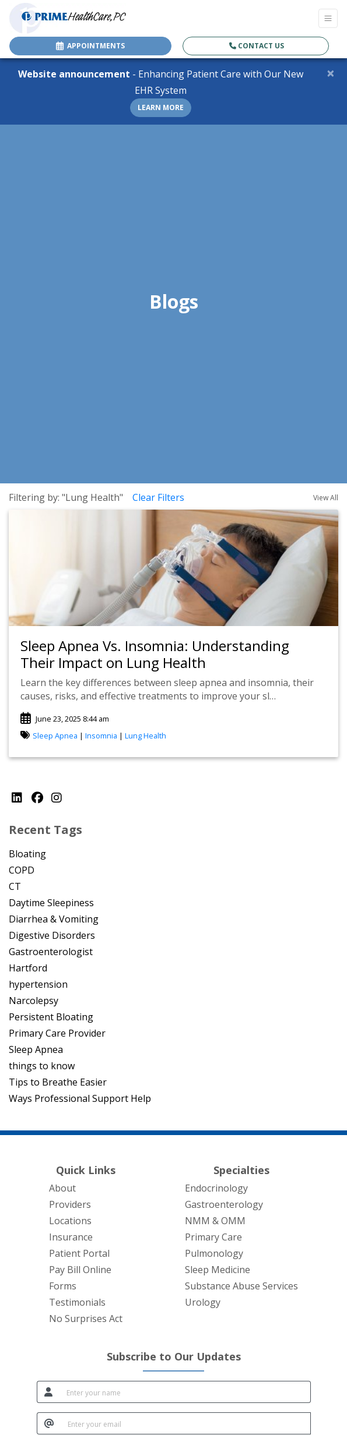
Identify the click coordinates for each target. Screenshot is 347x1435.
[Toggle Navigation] (328, 18)
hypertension (38, 984)
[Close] (330, 73)
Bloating (27, 853)
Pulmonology (214, 1253)
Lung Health (145, 735)
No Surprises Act (85, 1318)
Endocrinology (216, 1188)
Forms (62, 1286)
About (62, 1188)
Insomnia (101, 735)
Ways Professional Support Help (80, 1098)
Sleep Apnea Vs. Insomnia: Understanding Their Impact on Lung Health (154, 654)
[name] (185, 1392)
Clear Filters (158, 497)
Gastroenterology (224, 1204)
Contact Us (256, 46)
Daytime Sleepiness (51, 902)
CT (15, 886)
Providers (70, 1204)
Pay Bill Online (80, 1269)
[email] (186, 1423)
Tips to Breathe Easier (58, 1082)
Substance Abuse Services (241, 1286)
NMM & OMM (215, 1220)
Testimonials (77, 1302)
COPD (21, 870)
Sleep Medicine (217, 1269)
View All (325, 498)
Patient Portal (79, 1253)
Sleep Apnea (55, 735)
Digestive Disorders (52, 935)
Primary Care (213, 1237)
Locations (70, 1220)
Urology (202, 1302)
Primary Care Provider (57, 1033)
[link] (173, 654)
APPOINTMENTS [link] (90, 46)
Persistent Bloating (51, 1016)
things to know (42, 1065)
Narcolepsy (33, 1000)
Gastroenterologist (51, 951)
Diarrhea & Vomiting (54, 919)
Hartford (28, 968)
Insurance (71, 1237)
